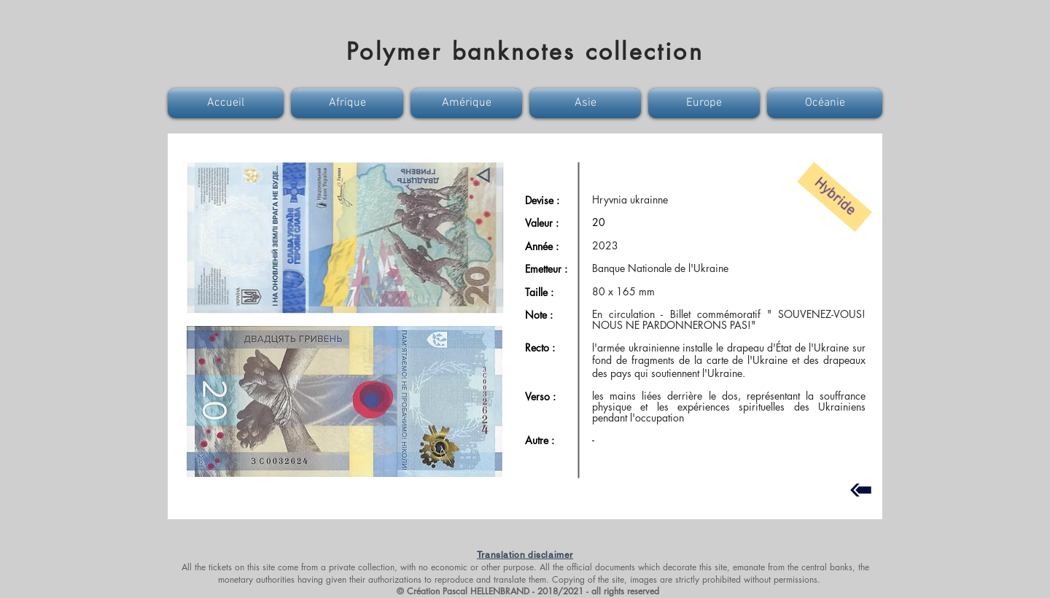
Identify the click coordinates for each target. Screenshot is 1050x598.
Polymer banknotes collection (525, 51)
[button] (227, 103)
